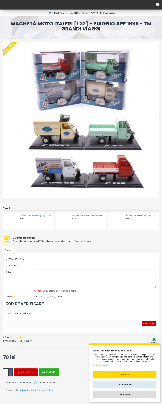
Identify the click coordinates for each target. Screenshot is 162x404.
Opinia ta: (10, 273)
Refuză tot (125, 394)
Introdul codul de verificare (18, 314)
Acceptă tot (125, 374)
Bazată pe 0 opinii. (25, 392)
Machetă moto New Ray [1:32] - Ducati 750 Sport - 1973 (141, 215)
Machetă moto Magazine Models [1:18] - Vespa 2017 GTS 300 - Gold (88, 215)
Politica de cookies (102, 365)
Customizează (125, 384)
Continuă (146, 325)
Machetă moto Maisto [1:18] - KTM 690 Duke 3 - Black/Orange (36, 215)
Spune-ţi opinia (45, 392)
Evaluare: (10, 297)
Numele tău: (11, 266)
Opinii (9, 250)
